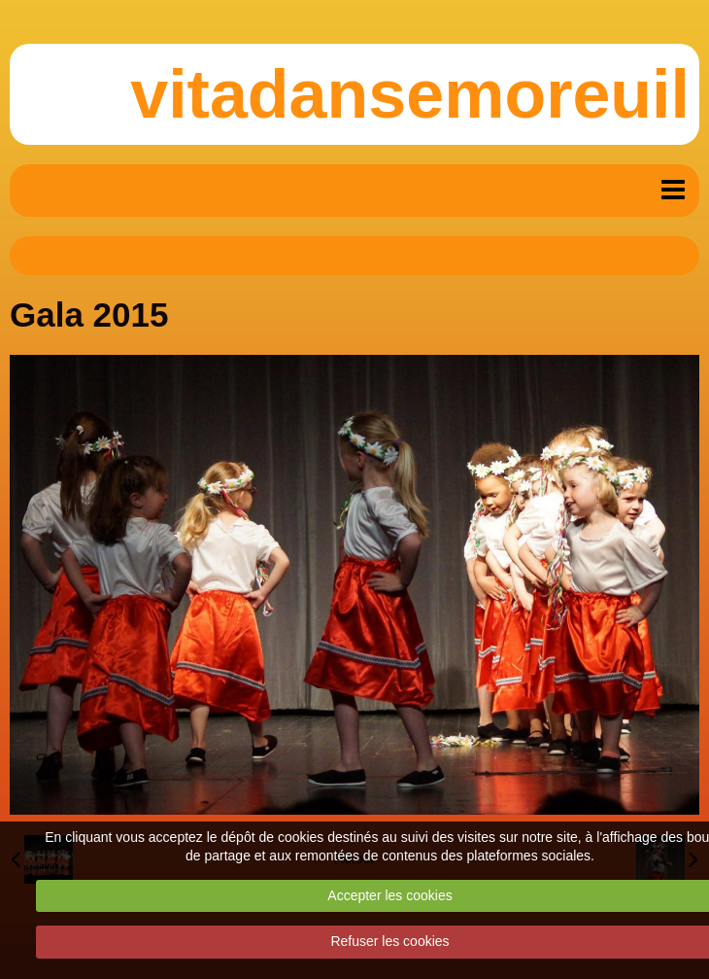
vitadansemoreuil (410, 94)
